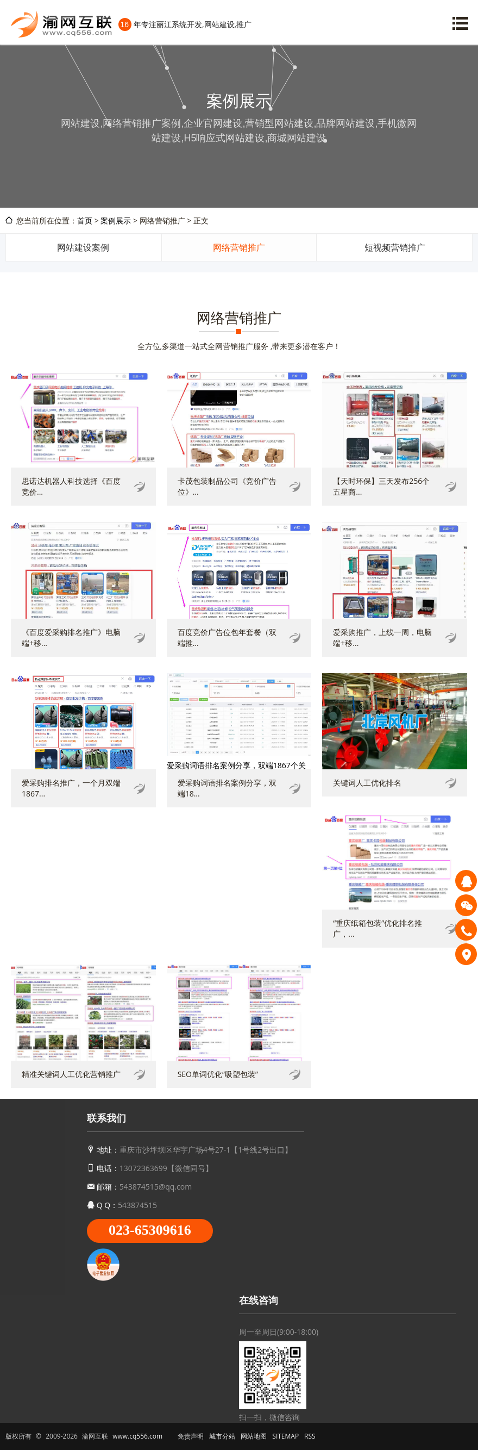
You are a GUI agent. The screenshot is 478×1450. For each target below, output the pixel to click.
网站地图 (254, 1436)
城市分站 (222, 1436)
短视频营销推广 (394, 247)
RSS (310, 1436)
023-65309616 (150, 1230)
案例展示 (115, 220)
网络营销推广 (239, 247)
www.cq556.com (137, 1436)
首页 (84, 220)
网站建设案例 (83, 247)
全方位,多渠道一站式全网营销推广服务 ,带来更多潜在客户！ (239, 346)
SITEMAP (285, 1436)
